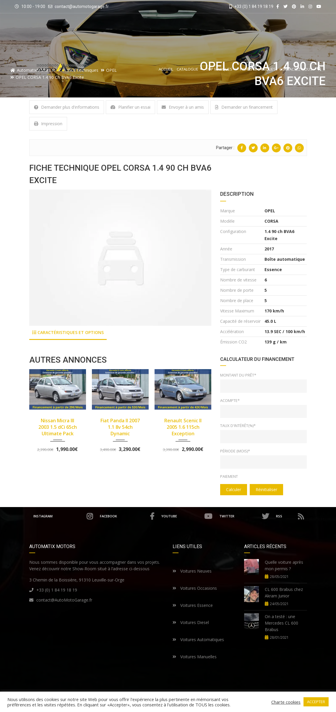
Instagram (64, 516)
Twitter (245, 516)
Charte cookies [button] (286, 702)
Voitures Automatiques (198, 639)
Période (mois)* (235, 451)
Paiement (229, 476)
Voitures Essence (193, 605)
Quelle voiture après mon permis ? (284, 565)
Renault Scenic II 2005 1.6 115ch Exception (183, 427)
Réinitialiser (266, 489)
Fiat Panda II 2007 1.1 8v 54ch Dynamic (120, 427)
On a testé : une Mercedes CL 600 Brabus (281, 623)
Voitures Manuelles (195, 656)
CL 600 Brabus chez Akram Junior (284, 592)
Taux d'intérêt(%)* (238, 425)
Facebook (128, 516)
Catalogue (189, 69)
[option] (120, 258)
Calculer (233, 489)
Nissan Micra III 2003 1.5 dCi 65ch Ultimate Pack (57, 427)
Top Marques (221, 69)
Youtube (188, 516)
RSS (290, 516)
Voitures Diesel (191, 622)
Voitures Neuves (192, 571)
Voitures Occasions (195, 588)
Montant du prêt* (238, 375)
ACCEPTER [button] (316, 701)
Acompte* (230, 400)
